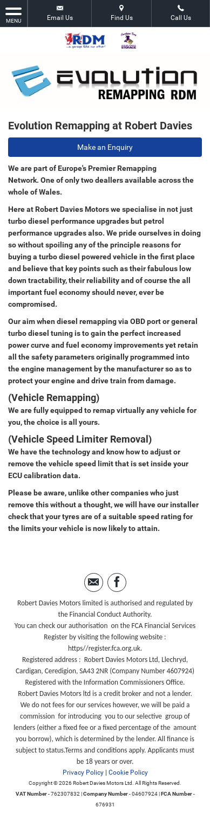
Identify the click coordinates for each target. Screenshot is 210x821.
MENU (13, 14)
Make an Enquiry (105, 147)
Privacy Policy (83, 772)
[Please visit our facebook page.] (116, 582)
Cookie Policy (128, 772)
